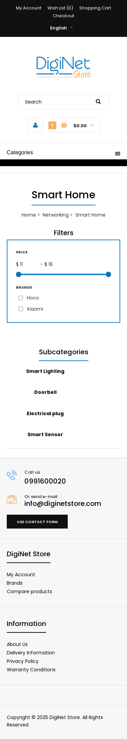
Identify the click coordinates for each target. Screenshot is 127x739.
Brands (15, 583)
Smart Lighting (45, 371)
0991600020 (45, 481)
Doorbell (45, 392)
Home (29, 214)
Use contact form (37, 521)
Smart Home (91, 214)
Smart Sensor (45, 434)
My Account (28, 8)
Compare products (29, 591)
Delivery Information (31, 652)
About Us (17, 644)
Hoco (33, 297)
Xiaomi (35, 309)
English (58, 28)
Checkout (63, 16)
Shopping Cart (95, 8)
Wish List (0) (60, 8)
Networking (56, 214)
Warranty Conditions (31, 669)
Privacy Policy (23, 661)
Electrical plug (45, 413)
